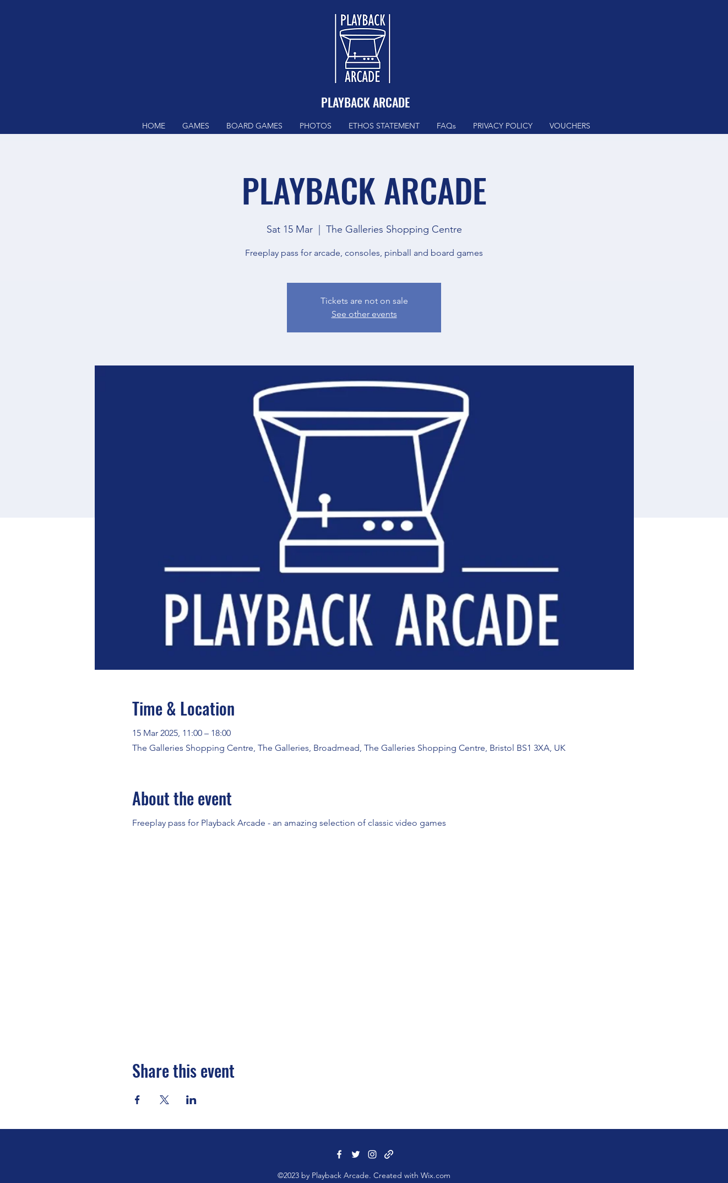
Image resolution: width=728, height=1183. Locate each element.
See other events (364, 314)
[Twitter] (355, 1154)
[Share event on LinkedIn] (191, 1099)
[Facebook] (339, 1154)
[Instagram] (372, 1154)
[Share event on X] (164, 1099)
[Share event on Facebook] (137, 1099)
